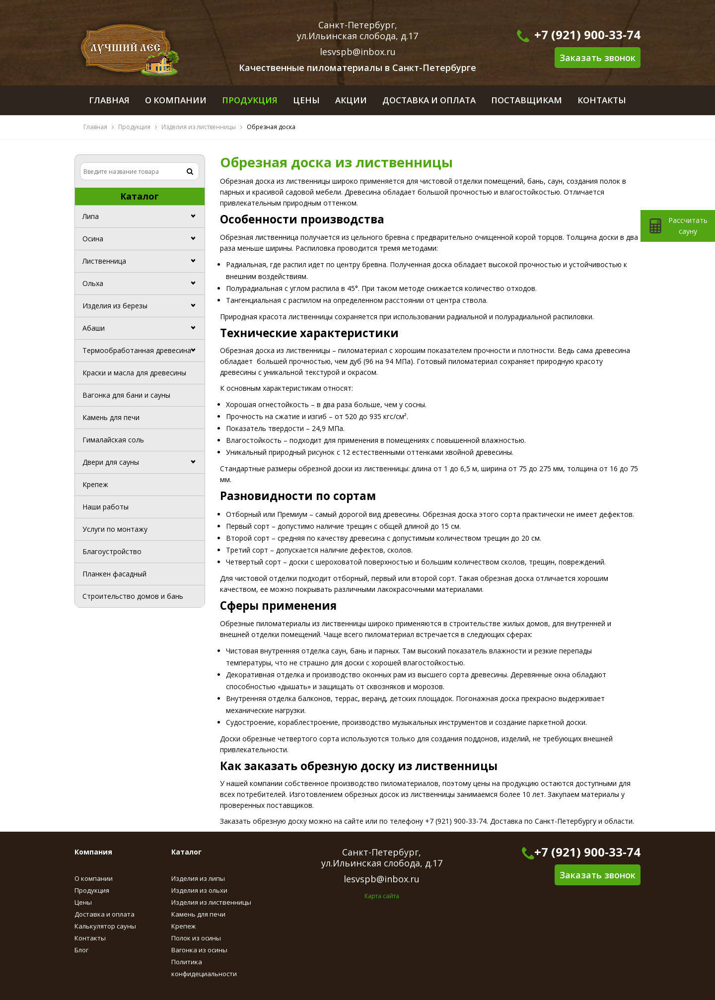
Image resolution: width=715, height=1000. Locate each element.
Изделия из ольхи (199, 890)
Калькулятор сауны (105, 926)
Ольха (92, 283)
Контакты (90, 937)
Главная (95, 127)
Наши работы (105, 506)
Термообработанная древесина (136, 350)
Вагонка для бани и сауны (126, 395)
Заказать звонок (598, 58)
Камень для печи (111, 417)
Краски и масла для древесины (134, 372)
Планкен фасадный (114, 573)
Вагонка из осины (199, 949)
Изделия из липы (198, 878)
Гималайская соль (113, 439)
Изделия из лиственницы (198, 127)
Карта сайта (381, 896)
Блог (81, 949)
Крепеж (95, 484)
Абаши (93, 328)
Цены (83, 902)
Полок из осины (196, 937)
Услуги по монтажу (114, 529)
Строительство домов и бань (132, 596)
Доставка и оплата (104, 914)
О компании (93, 878)
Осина (92, 238)
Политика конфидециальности (204, 967)
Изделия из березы (114, 305)
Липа (90, 216)
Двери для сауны (110, 462)
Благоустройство (112, 551)
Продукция (134, 127)
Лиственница (104, 261)
